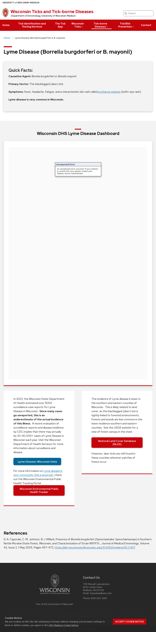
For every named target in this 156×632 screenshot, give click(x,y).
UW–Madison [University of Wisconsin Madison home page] (20, 2)
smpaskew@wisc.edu (101, 593)
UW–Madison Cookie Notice (63, 625)
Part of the (54, 604)
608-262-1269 (99, 598)
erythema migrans (109, 91)
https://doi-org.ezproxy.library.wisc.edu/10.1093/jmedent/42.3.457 (95, 547)
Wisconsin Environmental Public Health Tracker (39, 490)
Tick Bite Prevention (126, 25)
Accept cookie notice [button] (129, 621)
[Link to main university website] (54, 594)
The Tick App (60, 25)
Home (6, 25)
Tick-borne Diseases (101, 25)
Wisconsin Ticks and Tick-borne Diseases (52, 11)
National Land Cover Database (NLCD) (117, 442)
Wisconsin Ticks (77, 25)
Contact (146, 25)
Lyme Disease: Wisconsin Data (37, 461)
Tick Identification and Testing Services (32, 25)
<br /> (78, 263)
